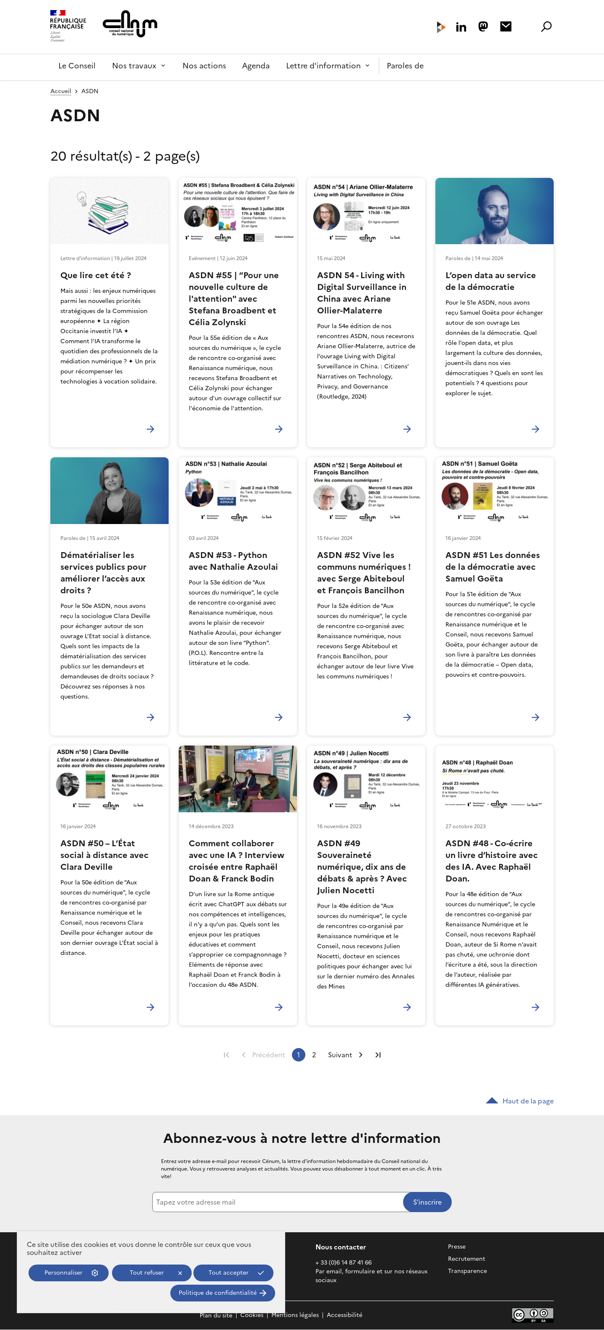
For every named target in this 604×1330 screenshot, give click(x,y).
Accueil (60, 91)
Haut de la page (520, 1101)
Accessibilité (344, 1315)
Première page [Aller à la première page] (226, 1054)
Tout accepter (228, 1272)
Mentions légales (295, 1315)
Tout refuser (147, 1272)
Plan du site (216, 1315)
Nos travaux (134, 65)
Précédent (268, 1055)
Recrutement (466, 1258)
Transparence (467, 1271)
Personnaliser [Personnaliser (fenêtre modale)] (63, 1272)
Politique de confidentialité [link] (218, 1292)
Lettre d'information (323, 65)
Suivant (340, 1055)
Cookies (251, 1315)
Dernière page (378, 1054)
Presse (457, 1246)
